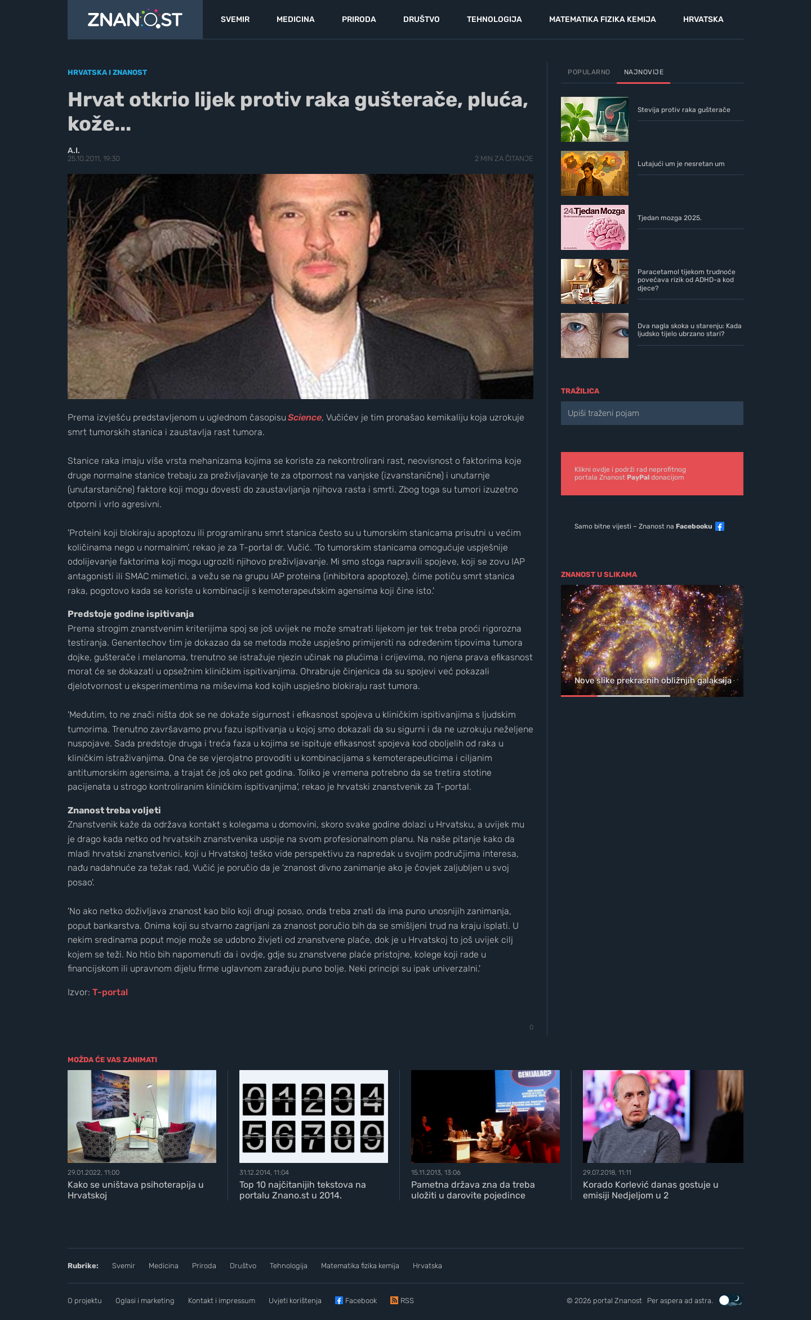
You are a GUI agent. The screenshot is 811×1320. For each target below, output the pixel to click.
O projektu (85, 1300)
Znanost (628, 1300)
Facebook (361, 1300)
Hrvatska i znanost (107, 72)
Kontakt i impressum (221, 1300)
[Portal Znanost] (135, 19)
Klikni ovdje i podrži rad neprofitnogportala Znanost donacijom (630, 473)
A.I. (74, 150)
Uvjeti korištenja (295, 1300)
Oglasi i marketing (145, 1300)
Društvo (243, 1265)
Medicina (164, 1265)
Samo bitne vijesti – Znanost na (643, 526)
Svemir (123, 1265)
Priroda (204, 1265)
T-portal (110, 992)
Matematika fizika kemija (360, 1265)
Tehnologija (289, 1265)
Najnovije (644, 72)
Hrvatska (427, 1265)
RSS (407, 1300)
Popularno (589, 72)
